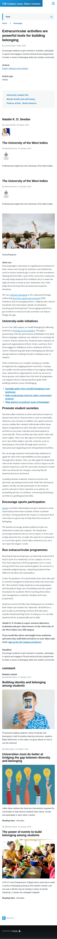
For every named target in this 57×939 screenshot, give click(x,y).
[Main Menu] (53, 3)
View (8, 17)
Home (4, 23)
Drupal (15, 931)
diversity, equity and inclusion (26, 298)
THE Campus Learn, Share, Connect (21, 4)
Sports (5, 508)
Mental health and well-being (21, 99)
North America (30, 103)
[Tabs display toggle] (51, 16)
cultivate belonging (18, 295)
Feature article (14, 103)
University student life (17, 95)
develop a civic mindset (24, 330)
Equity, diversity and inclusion (15, 68)
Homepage (17, 23)
